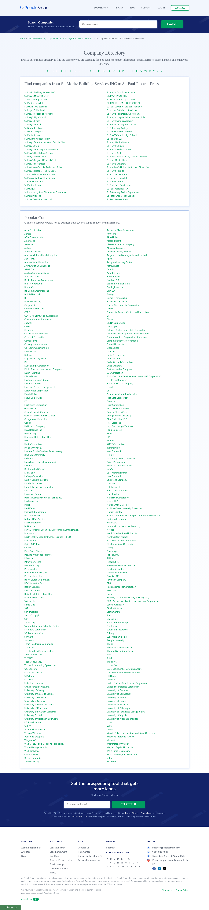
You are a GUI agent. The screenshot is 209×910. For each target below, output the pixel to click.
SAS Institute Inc (115, 608)
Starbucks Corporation (35, 630)
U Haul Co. (112, 665)
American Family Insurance (120, 252)
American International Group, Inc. (41, 255)
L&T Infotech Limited (117, 473)
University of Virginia (117, 715)
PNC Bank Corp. (32, 566)
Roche (110, 594)
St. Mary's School (32, 125)
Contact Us (83, 848)
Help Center (84, 852)
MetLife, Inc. (30, 508)
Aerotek (28, 234)
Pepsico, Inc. (113, 555)
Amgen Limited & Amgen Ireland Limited (127, 255)
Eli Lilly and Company (117, 380)
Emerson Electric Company (120, 384)
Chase (110, 319)
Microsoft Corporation (35, 512)
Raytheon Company (116, 580)
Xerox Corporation (33, 758)
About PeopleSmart (31, 848)
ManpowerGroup (32, 494)
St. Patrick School (32, 185)
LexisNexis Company (117, 480)
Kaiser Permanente (116, 462)
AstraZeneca (113, 266)
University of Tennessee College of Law (126, 712)
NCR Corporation (32, 523)
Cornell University (115, 344)
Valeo (109, 726)
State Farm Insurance (117, 630)
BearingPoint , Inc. (115, 287)
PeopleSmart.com (79, 816)
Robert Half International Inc (38, 594)
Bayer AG (28, 287)
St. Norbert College (33, 128)
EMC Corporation (32, 384)
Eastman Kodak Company (119, 369)
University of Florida (116, 698)
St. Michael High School (35, 100)
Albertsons (29, 241)
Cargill (110, 309)
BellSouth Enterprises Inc (36, 291)
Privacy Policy (146, 813)
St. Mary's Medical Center (36, 96)
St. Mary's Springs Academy (120, 121)
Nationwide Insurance (117, 519)
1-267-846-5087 (157, 852)
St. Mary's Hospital (115, 171)
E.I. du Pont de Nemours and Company (43, 369)
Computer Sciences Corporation (122, 341)
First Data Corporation (117, 398)
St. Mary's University (116, 164)
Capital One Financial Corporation (123, 305)
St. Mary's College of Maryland (39, 114)
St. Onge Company (33, 182)
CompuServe (30, 341)
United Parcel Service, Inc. (37, 687)
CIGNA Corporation (116, 323)
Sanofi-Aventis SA (115, 605)
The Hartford (30, 648)
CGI (108, 316)
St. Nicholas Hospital (117, 178)
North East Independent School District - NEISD (47, 537)
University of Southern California (40, 712)
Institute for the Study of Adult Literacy (43, 451)
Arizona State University (36, 262)
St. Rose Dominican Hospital (38, 200)
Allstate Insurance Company (120, 245)
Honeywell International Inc (37, 437)
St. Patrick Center (115, 182)
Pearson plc (112, 551)
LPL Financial (113, 487)
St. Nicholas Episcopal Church (121, 100)
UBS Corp (29, 676)
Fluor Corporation (115, 405)
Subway (110, 633)
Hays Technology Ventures (120, 426)
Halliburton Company (34, 426)
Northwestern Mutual (117, 537)
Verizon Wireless (32, 733)
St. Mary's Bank (114, 153)
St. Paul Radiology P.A (117, 189)
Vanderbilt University (34, 730)
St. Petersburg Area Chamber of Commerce (45, 192)
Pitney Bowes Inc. (32, 562)
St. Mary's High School (35, 117)
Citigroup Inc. (113, 327)
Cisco (27, 327)
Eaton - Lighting (32, 373)
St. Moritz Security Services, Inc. (122, 125)
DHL (26, 362)
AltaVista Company (116, 248)
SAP (26, 608)
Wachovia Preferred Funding (121, 737)
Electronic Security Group (36, 380)
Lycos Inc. (29, 491)
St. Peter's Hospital (33, 132)
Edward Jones (31, 377)
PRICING (119, 8)
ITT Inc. (110, 455)
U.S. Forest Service (33, 673)
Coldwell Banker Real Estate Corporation (126, 330)
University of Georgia (34, 701)
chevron (28, 323)
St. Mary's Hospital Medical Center (40, 171)
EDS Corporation (115, 373)
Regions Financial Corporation (121, 587)
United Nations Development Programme (127, 683)
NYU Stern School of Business (121, 541)
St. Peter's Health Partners (119, 132)
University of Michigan (117, 705)
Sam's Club (29, 605)
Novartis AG (30, 541)
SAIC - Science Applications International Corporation (132, 601)
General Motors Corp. (117, 412)
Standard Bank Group (117, 623)
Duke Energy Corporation (36, 366)
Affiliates (25, 852)
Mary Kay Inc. (113, 494)
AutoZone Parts (32, 277)
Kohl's (110, 469)
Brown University (32, 302)
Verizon (110, 730)
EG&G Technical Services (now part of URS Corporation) (134, 377)
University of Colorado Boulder (39, 694)
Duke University (114, 366)
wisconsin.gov (31, 755)
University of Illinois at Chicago (39, 705)
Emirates (111, 387)
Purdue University (33, 576)
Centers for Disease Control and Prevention (128, 312)
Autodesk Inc (113, 273)
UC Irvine (28, 680)
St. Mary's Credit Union (35, 157)
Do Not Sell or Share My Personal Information (90, 858)
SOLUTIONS (101, 8)
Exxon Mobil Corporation (36, 391)
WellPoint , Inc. (31, 751)
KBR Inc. (28, 466)
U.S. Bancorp (30, 669)
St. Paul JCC (29, 189)
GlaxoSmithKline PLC (117, 419)
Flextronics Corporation (35, 405)
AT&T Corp (29, 270)
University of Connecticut (119, 694)
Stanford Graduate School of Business (42, 626)
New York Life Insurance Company (123, 526)
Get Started (180, 8)
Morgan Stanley (114, 512)
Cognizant (29, 330)
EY (108, 391)
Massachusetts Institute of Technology (43, 498)
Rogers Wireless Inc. (34, 598)
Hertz (109, 434)
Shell (109, 616)
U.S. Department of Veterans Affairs (124, 669)
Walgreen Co (30, 740)
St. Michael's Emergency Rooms (39, 175)
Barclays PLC (113, 280)
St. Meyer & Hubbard (34, 110)
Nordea (110, 530)
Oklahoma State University (120, 544)
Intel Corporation (115, 451)
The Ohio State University (119, 648)
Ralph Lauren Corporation (37, 580)
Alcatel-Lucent (114, 241)
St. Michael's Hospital (117, 175)
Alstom (27, 248)
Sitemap (110, 848)
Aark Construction (33, 230)
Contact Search (57, 848)
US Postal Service (32, 723)
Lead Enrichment (58, 852)
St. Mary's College (115, 146)
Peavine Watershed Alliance (38, 555)
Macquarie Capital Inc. (117, 491)
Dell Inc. (28, 355)
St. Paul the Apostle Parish (37, 139)
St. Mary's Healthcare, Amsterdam (123, 114)
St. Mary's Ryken (32, 121)
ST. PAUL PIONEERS (117, 96)
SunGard (28, 637)
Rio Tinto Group (32, 591)
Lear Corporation (115, 476)
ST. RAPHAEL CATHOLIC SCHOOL (123, 103)
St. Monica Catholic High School (39, 178)
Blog (23, 856)
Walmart (111, 740)
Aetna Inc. (112, 234)
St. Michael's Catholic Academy (122, 110)
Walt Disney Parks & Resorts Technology (44, 744)
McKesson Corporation (118, 498)
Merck (27, 505)
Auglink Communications (36, 273)
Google (27, 423)
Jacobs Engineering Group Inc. (121, 459)
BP (25, 298)
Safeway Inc (30, 601)
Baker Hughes (114, 277)
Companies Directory (37, 38)
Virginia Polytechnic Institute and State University (131, 733)
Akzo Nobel (112, 237)
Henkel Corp (30, 434)
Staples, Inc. (112, 626)
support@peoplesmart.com (163, 848)
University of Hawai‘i (116, 701)
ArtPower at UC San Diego (37, 266)
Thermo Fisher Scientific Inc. (120, 651)
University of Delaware (35, 698)
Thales (110, 644)
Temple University (115, 640)
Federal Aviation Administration (122, 394)
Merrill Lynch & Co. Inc (118, 505)
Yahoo (110, 758)
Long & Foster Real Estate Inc (38, 487)
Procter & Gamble (115, 569)
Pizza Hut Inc (113, 562)
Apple (109, 259)
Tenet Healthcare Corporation (39, 644)
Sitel (26, 619)
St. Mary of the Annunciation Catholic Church (46, 142)
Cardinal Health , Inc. (34, 309)
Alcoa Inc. (29, 245)
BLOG (133, 8)
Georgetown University (35, 419)
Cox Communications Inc (36, 348)
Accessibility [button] (30, 899)
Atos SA (110, 270)
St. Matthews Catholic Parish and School (43, 167)
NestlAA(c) (112, 523)
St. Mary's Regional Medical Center (41, 160)
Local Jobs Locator (33, 484)
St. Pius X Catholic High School (122, 135)
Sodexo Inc (112, 619)
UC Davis (111, 676)
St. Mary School (31, 146)
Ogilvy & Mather (32, 544)
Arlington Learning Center (119, 262)
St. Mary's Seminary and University (41, 150)
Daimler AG (30, 352)
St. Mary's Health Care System (38, 153)
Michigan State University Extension (124, 508)
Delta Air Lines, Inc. (116, 355)
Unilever (111, 680)
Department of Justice (35, 359)
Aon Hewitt (29, 259)
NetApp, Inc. (30, 526)
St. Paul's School (32, 135)
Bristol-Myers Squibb (117, 298)
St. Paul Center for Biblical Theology (124, 107)
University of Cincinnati (118, 690)
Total (109, 658)
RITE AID (111, 591)
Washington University (118, 744)
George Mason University (119, 416)
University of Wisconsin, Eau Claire (41, 719)
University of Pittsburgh (118, 708)
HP (108, 437)
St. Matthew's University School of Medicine (128, 167)
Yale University (31, 762)
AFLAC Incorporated (34, 237)
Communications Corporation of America (127, 337)
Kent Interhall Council (34, 469)
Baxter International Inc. (118, 284)
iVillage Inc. (29, 459)
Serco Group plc (32, 616)
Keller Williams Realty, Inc (119, 466)
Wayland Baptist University (120, 747)
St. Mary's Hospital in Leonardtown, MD (126, 117)
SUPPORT (146, 8)
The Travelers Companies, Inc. (39, 651)
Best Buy (111, 291)
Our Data (54, 856)
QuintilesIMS (113, 576)
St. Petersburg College (117, 128)
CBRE (27, 312)
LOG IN (161, 8)
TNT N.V (28, 658)
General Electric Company (37, 412)
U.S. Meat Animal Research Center (123, 673)
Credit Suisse (113, 348)
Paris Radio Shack (33, 551)
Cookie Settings (10, 907)
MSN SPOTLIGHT (32, 516)
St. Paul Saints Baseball (35, 107)
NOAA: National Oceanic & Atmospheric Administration (51, 530)
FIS (25, 401)
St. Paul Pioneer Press (117, 200)
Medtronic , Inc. (31, 501)
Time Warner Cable (33, 655)
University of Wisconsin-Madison (123, 719)
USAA (110, 723)
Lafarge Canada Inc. (34, 476)
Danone (110, 352)
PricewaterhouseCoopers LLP (121, 566)
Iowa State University (34, 455)
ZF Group (111, 762)
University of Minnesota (35, 708)
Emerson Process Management (39, 387)
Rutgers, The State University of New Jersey (128, 598)
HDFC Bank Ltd (114, 430)
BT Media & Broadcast (118, 302)
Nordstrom (29, 533)
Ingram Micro (113, 448)
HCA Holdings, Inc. (33, 430)
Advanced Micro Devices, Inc (121, 230)
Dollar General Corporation (120, 362)
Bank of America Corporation (38, 280)
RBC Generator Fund (34, 583)
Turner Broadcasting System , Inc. (40, 665)
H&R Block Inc (114, 423)
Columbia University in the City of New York (128, 334)
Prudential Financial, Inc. (36, 573)
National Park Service (34, 519)
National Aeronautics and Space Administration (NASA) (134, 516)
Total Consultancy (33, 662)
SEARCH (172, 24)
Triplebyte (112, 662)
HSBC (27, 441)
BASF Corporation (33, 284)
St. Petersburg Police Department (123, 192)
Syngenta (29, 640)
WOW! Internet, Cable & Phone (122, 755)
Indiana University (33, 448)
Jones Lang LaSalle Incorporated (40, 462)
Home (22, 38)
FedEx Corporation (33, 398)
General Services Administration (39, 416)
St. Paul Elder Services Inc (119, 185)
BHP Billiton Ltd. (32, 294)
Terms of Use (130, 813)
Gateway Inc (30, 409)
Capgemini (29, 305)
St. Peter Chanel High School (121, 196)
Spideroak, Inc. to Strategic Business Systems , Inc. (71, 38)
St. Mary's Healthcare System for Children (127, 157)
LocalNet (111, 484)
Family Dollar (30, 394)
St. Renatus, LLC (114, 139)
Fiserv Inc (111, 401)
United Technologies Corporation (123, 687)
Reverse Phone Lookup (61, 860)
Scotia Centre (113, 612)
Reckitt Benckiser (32, 587)
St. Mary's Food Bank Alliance (121, 93)
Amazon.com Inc (32, 252)
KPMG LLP (29, 473)
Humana (111, 441)
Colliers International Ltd (36, 334)
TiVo (109, 655)
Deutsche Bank (114, 359)
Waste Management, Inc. (36, 747)
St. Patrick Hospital (33, 103)
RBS (109, 583)
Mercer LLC (112, 501)
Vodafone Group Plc (34, 737)
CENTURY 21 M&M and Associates (41, 316)
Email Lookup (57, 864)
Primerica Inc (30, 569)
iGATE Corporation (116, 444)
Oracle (27, 548)
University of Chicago (34, 690)
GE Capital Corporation (118, 409)
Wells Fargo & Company (118, 751)
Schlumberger (31, 612)
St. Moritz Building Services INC (39, 93)
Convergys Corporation (35, 344)
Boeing (110, 294)
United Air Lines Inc (33, 683)
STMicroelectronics (33, 633)
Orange (110, 548)
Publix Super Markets (117, 573)
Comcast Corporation (34, 337)
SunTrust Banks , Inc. (117, 637)
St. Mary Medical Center (118, 142)
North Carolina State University (122, 533)
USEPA (27, 726)
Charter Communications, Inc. (38, 319)
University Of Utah (33, 715)
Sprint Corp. (30, 623)
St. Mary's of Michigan (34, 164)
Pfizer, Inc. (29, 558)
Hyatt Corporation (33, 444)
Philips (110, 558)
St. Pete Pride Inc (32, 196)
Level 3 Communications (36, 480)
